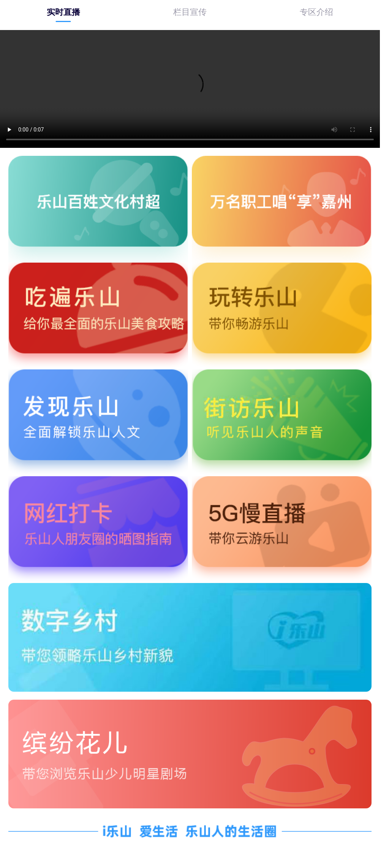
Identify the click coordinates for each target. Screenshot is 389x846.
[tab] (63, 12)
